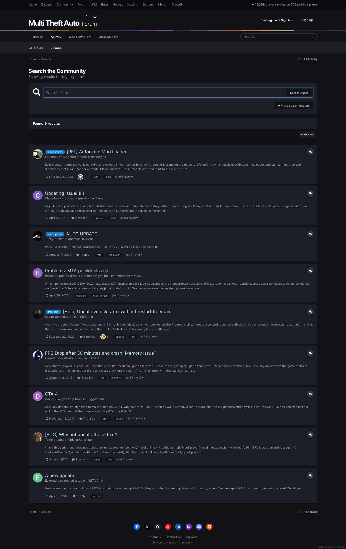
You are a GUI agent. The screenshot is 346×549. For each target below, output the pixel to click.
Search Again (299, 93)
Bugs (104, 4)
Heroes (118, 4)
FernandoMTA (55, 157)
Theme (155, 537)
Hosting (132, 4)
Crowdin (178, 4)
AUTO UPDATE (81, 234)
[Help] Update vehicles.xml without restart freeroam (117, 311)
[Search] (262, 37)
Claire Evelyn (54, 198)
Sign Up (307, 20)
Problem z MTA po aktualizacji (76, 270)
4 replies (85, 377)
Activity (56, 38)
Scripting (86, 316)
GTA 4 (51, 394)
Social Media (108, 36)
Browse (37, 36)
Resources (98, 157)
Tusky (49, 239)
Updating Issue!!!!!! (64, 193)
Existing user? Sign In (277, 20)
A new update (59, 475)
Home (32, 4)
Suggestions (95, 399)
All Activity (36, 48)
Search (56, 48)
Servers (148, 4)
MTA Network (79, 36)
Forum (81, 4)
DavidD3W (52, 399)
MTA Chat (96, 480)
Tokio (49, 439)
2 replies (79, 218)
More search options (294, 105)
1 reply (82, 254)
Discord (46, 4)
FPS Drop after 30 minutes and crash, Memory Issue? (100, 353)
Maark (49, 316)
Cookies (191, 537)
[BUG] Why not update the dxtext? (81, 434)
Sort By (307, 134)
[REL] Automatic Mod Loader (96, 151)
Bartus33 (51, 276)
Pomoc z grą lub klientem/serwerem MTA (113, 276)
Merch (162, 4)
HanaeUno (52, 358)
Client (99, 198)
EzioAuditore (54, 480)
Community (65, 4)
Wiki (94, 4)
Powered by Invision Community (173, 542)
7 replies (87, 418)
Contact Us (173, 537)
